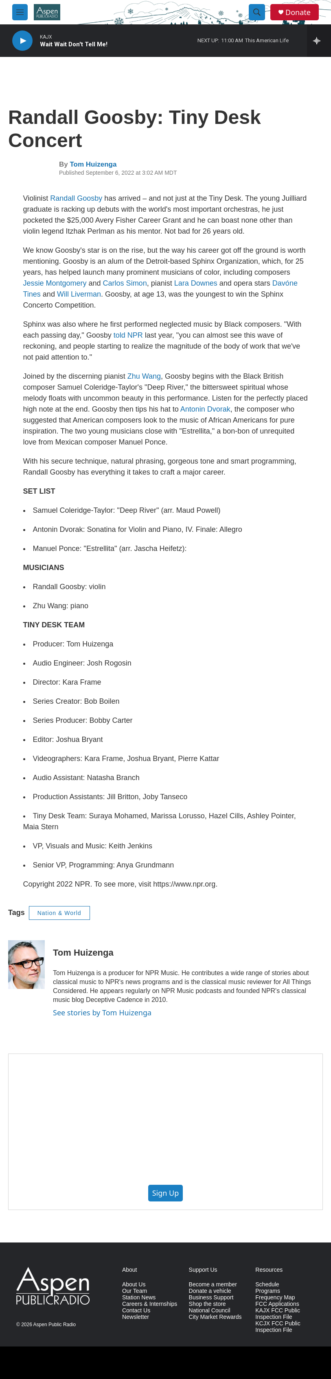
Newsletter (135, 1317)
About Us (134, 1284)
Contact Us (136, 1310)
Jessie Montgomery (55, 283)
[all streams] (319, 40)
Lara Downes (195, 283)
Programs (267, 1291)
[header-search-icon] (257, 12)
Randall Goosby (76, 198)
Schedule (267, 1284)
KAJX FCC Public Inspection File (277, 1313)
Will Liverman (79, 294)
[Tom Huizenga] (26, 964)
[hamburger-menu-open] (20, 12)
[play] (22, 41)
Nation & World (59, 913)
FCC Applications (277, 1304)
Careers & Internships (149, 1304)
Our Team (134, 1291)
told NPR (127, 335)
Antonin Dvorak (205, 409)
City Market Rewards (215, 1317)
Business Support (211, 1297)
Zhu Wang (144, 376)
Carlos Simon (125, 283)
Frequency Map (275, 1297)
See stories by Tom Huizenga (102, 1012)
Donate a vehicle (210, 1291)
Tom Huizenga (93, 164)
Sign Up (165, 1193)
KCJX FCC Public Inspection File (277, 1326)
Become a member (213, 1284)
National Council (209, 1310)
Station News (139, 1297)
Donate (298, 12)
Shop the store (207, 1304)
